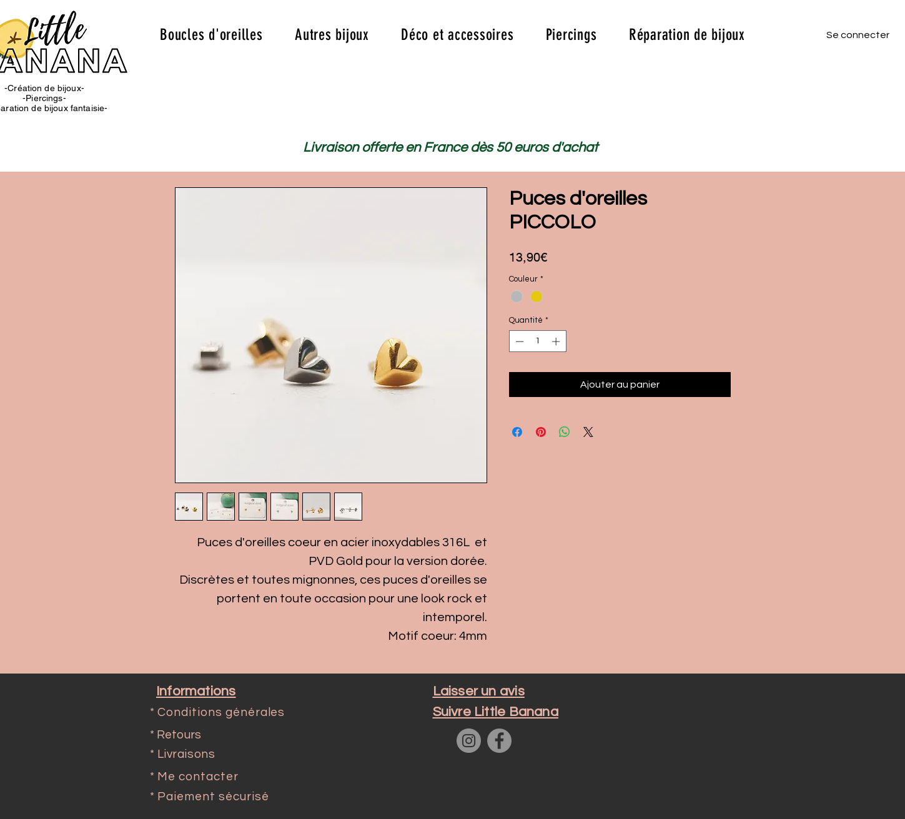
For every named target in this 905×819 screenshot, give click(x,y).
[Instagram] (469, 740)
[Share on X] (588, 431)
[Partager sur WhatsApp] (564, 431)
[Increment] (557, 341)
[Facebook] (499, 740)
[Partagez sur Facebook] (517, 431)
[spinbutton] (537, 341)
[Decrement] (518, 341)
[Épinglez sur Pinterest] (540, 431)
